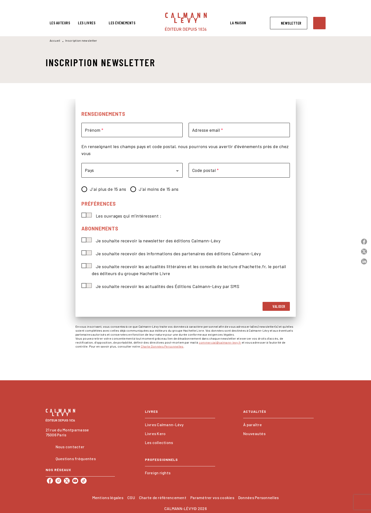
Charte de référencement (162, 497)
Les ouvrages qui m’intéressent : (129, 216)
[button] (288, 23)
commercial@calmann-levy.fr (220, 342)
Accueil (55, 40)
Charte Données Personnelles (162, 346)
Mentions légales (107, 497)
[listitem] (50, 481)
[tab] (60, 23)
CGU (131, 497)
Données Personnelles (258, 497)
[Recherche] (319, 23)
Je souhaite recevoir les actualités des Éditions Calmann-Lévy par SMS (167, 286)
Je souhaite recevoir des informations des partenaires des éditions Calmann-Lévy (178, 253)
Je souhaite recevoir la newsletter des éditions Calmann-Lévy (158, 240)
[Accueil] (186, 21)
